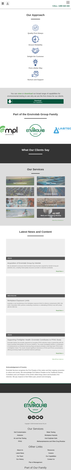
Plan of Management (35, 462)
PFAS (20, 441)
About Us (20, 450)
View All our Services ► (58, 220)
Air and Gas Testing (20, 438)
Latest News (20, 453)
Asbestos (20, 435)
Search (68, 2)
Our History (20, 459)
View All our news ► (58, 359)
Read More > (60, 271)
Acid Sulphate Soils (51, 438)
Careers (51, 453)
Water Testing (51, 432)
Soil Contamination (20, 432)
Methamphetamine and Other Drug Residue (51, 441)
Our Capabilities (51, 456)
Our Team (20, 456)
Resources (51, 450)
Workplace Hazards (51, 435)
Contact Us (51, 459)
